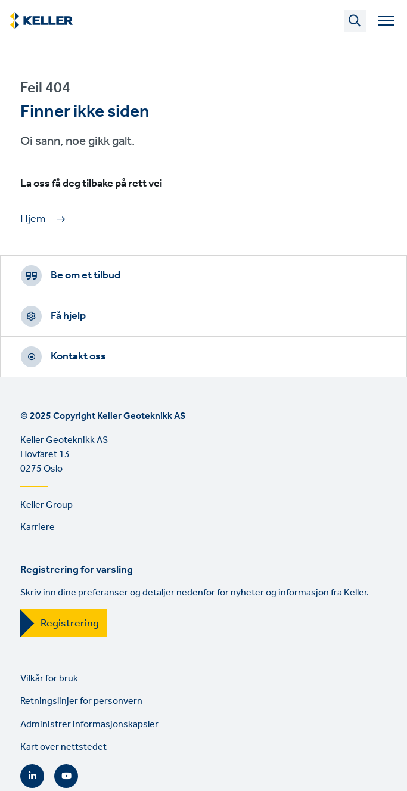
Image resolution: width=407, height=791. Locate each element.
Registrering (70, 623)
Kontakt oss (78, 356)
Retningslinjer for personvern (81, 701)
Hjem (32, 219)
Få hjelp (68, 316)
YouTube (66, 776)
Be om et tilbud (85, 275)
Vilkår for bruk (49, 678)
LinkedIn (32, 776)
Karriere (37, 527)
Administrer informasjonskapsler (89, 724)
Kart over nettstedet (63, 747)
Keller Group (46, 505)
